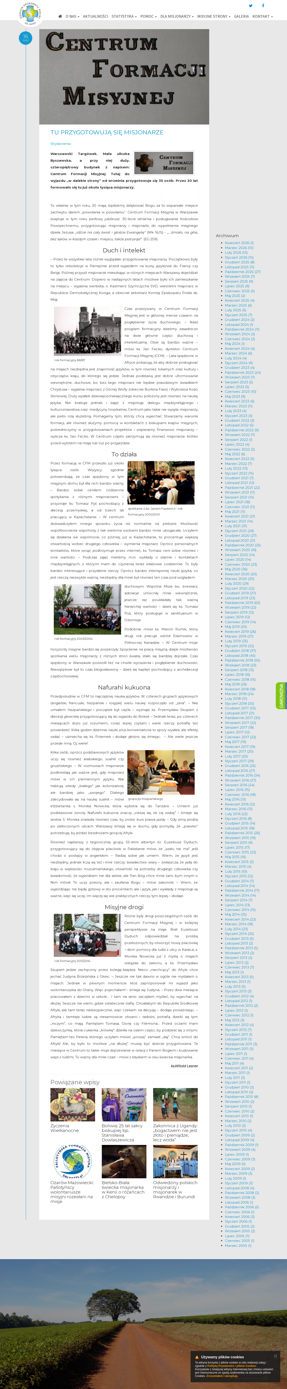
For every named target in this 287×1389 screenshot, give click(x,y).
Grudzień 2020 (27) (241, 535)
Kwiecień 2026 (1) (239, 243)
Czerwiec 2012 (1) (239, 1015)
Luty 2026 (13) (236, 252)
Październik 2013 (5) (241, 948)
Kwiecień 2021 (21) (240, 516)
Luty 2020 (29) (237, 583)
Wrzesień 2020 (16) (241, 550)
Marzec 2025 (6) (238, 305)
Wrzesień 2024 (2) (240, 334)
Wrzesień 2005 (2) (240, 1231)
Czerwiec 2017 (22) (240, 737)
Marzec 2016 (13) (239, 809)
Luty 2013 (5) (235, 986)
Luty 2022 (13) (236, 468)
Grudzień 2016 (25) (240, 766)
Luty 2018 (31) (236, 698)
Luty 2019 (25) (236, 641)
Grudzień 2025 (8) (240, 262)
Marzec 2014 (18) (239, 924)
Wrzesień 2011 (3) (239, 1049)
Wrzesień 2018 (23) (241, 665)
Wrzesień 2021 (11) (240, 492)
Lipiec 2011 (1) (236, 1054)
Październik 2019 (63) (242, 603)
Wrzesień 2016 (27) (240, 780)
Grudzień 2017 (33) (240, 708)
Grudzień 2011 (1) (238, 1034)
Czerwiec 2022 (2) (240, 449)
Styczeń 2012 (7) (238, 1030)
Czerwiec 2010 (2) (239, 1111)
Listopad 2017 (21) (239, 713)
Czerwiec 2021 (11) (240, 507)
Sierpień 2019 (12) (239, 612)
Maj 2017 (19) (235, 742)
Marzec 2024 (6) (238, 353)
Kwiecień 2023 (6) (239, 401)
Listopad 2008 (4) (239, 1188)
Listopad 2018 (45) (240, 655)
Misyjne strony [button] (213, 16)
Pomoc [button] (148, 16)
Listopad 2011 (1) (238, 1039)
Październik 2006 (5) (242, 1207)
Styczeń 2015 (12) (239, 876)
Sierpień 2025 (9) (239, 281)
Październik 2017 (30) (242, 718)
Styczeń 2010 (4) (238, 1130)
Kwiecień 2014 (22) (240, 919)
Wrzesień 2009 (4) (240, 1149)
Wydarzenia (60, 144)
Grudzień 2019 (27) (240, 593)
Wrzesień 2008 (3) (240, 1197)
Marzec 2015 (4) (238, 866)
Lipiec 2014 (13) (237, 905)
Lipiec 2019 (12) (237, 617)
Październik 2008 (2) (242, 1193)
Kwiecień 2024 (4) (240, 348)
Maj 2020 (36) (236, 569)
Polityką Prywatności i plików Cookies (231, 1366)
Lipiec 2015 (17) (237, 847)
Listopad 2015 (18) (240, 828)
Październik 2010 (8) (242, 1097)
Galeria (241, 16)
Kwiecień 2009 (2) (240, 1169)
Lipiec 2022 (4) (237, 444)
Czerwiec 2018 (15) (240, 679)
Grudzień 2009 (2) (240, 1135)
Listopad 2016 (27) (240, 771)
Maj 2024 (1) (235, 343)
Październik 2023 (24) (243, 372)
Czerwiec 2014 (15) (240, 910)
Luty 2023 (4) (236, 411)
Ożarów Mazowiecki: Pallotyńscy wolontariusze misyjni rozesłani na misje (72, 1192)
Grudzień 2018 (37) (240, 650)
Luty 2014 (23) (236, 929)
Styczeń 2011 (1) (237, 1082)
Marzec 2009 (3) (238, 1173)
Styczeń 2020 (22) (240, 588)
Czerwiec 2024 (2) (240, 339)
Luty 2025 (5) (235, 310)
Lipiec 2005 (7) (237, 1236)
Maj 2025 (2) (235, 296)
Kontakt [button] (262, 16)
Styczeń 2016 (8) (238, 818)
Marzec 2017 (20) (239, 751)
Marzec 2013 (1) (238, 981)
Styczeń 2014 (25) (239, 934)
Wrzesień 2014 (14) (240, 895)
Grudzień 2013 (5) (239, 938)
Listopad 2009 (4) (239, 1140)
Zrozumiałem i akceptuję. (222, 1376)
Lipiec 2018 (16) (237, 674)
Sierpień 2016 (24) (240, 785)
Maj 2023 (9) (235, 396)
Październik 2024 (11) (242, 329)
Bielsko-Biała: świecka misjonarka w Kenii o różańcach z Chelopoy (123, 1189)
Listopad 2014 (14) (240, 886)
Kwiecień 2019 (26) (240, 631)
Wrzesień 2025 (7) (240, 276)
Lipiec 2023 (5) (237, 387)
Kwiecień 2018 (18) (240, 689)
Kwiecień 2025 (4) (240, 300)
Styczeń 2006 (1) (238, 1221)
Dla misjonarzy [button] (177, 16)
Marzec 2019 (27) (239, 636)
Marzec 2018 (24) (239, 694)
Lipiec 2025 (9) (237, 286)
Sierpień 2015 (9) (239, 842)
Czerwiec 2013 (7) (239, 967)
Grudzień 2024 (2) (240, 320)
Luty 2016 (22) (236, 814)
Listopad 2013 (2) (239, 943)
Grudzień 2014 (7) (239, 881)
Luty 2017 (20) (236, 756)
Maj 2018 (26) (236, 684)
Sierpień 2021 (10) (239, 497)
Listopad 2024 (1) (239, 324)
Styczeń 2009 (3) (239, 1183)
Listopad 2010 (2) (239, 1092)
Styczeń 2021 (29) (239, 531)
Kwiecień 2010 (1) (239, 1116)
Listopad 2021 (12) (239, 483)
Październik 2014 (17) (242, 890)
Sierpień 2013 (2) (238, 957)
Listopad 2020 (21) (240, 540)
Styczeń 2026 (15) (239, 257)
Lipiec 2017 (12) (237, 732)
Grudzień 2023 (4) (240, 367)
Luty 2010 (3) (235, 1125)
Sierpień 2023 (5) (239, 382)
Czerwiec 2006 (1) (239, 1212)
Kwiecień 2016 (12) (240, 804)
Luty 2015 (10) (236, 871)
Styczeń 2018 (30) (239, 703)
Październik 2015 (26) (242, 833)
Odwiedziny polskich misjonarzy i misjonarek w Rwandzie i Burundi (175, 1189)
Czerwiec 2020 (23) (241, 564)
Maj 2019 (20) (236, 627)
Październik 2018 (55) (242, 660)
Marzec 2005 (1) (238, 1245)
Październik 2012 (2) (241, 1005)
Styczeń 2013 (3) (238, 991)
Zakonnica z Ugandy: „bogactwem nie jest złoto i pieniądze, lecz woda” (175, 1132)
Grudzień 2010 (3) (239, 1087)
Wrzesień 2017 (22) (240, 723)
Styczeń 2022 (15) (239, 473)
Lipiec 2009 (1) (237, 1154)
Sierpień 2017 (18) (239, 727)
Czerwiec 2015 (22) (240, 852)
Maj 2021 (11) (235, 511)
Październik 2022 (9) (242, 430)
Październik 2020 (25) (243, 545)
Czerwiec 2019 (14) (240, 622)
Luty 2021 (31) (236, 526)
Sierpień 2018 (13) (239, 670)
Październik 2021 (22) (242, 487)
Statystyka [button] (124, 16)
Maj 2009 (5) (235, 1164)
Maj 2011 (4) (234, 1063)
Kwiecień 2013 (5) (239, 977)
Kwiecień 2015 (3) (239, 862)
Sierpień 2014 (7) (239, 900)
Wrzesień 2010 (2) (239, 1101)
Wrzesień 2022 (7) (240, 435)
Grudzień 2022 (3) (239, 420)
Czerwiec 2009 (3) (240, 1159)
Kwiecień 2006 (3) (240, 1217)
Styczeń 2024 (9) (239, 363)
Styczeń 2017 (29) (239, 761)
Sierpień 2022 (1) (238, 440)
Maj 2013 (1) (234, 972)
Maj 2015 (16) (235, 857)
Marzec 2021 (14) (239, 521)
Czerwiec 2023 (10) (241, 391)
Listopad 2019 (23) (240, 598)
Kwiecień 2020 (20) (241, 574)
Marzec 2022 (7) (238, 464)
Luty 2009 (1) (235, 1178)
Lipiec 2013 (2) (237, 962)
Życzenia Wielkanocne (64, 1128)
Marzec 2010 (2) (238, 1121)
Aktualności (95, 16)
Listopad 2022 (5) (239, 425)
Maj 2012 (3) (235, 1020)
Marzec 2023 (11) (239, 406)
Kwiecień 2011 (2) (239, 1068)
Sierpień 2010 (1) (238, 1106)
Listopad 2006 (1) (239, 1202)
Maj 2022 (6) (235, 454)
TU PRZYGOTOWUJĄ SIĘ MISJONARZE (107, 132)
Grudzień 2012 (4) (239, 996)
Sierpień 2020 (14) (240, 555)
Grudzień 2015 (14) (240, 823)
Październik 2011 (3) (241, 1044)
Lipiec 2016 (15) (237, 790)
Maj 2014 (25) (236, 914)
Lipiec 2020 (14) (238, 559)
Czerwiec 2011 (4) (239, 1058)
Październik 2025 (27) (243, 272)
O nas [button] (72, 16)
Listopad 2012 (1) (238, 1001)
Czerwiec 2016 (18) (240, 794)
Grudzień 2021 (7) (239, 478)
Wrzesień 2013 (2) (239, 953)
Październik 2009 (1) (242, 1145)
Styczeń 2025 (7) (238, 315)
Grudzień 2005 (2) (240, 1226)
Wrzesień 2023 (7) (240, 377)
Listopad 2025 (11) (239, 267)
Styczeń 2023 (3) (238, 416)
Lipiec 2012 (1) (236, 1010)
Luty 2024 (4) (236, 358)
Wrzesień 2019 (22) (241, 607)
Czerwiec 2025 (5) (240, 291)
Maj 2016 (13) (235, 799)
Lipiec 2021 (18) (237, 502)
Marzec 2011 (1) (237, 1073)
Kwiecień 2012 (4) (239, 1025)
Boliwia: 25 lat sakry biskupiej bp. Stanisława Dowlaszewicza (122, 1132)
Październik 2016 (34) (242, 775)
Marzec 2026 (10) (239, 248)
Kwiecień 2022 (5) (239, 459)
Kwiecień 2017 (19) (240, 747)
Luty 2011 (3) (235, 1078)
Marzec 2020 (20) (239, 579)
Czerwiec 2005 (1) (239, 1241)
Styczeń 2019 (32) (239, 646)
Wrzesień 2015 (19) (240, 838)
